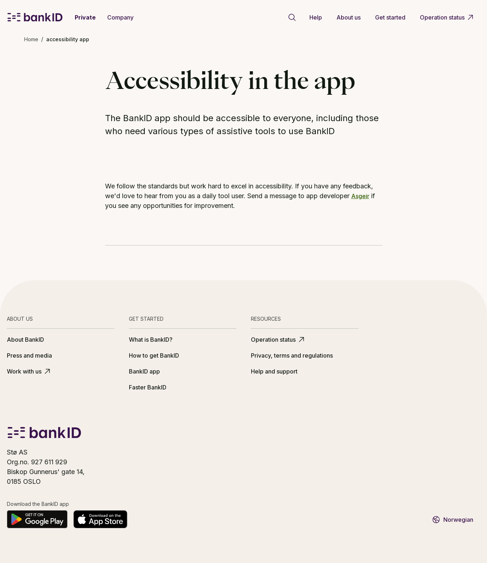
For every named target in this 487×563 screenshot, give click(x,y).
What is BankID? (151, 339)
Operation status (447, 17)
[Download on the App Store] (100, 519)
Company (120, 17)
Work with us (29, 371)
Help (315, 17)
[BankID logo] (35, 17)
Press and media (29, 355)
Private (85, 17)
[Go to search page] (292, 17)
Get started (390, 17)
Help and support (274, 371)
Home (31, 39)
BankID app (144, 371)
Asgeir (360, 196)
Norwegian (452, 519)
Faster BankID (147, 387)
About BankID (25, 339)
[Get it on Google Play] (37, 519)
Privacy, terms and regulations (292, 355)
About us (348, 17)
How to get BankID (154, 355)
